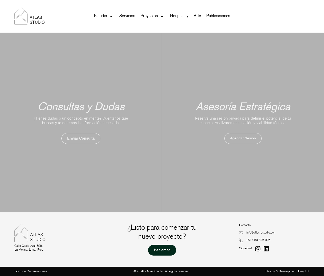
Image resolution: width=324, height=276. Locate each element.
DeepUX (304, 271)
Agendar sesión (243, 138)
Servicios (127, 16)
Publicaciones (218, 16)
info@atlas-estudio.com (261, 232)
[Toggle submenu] (111, 16)
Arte (197, 16)
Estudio (100, 16)
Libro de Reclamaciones (30, 271)
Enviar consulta (81, 138)
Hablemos (162, 250)
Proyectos (149, 16)
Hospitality (179, 16)
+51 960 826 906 (258, 240)
